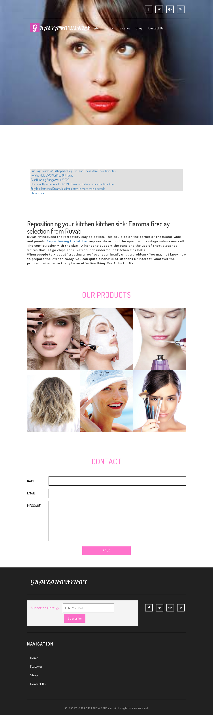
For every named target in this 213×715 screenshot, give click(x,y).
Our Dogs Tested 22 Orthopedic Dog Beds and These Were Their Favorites (72, 171)
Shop (34, 667)
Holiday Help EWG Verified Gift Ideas (51, 175)
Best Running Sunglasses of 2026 (49, 180)
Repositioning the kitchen (67, 241)
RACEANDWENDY (62, 30)
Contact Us (38, 675)
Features (37, 658)
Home (34, 649)
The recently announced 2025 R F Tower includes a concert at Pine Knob (72, 184)
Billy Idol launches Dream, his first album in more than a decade (67, 188)
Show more (37, 193)
